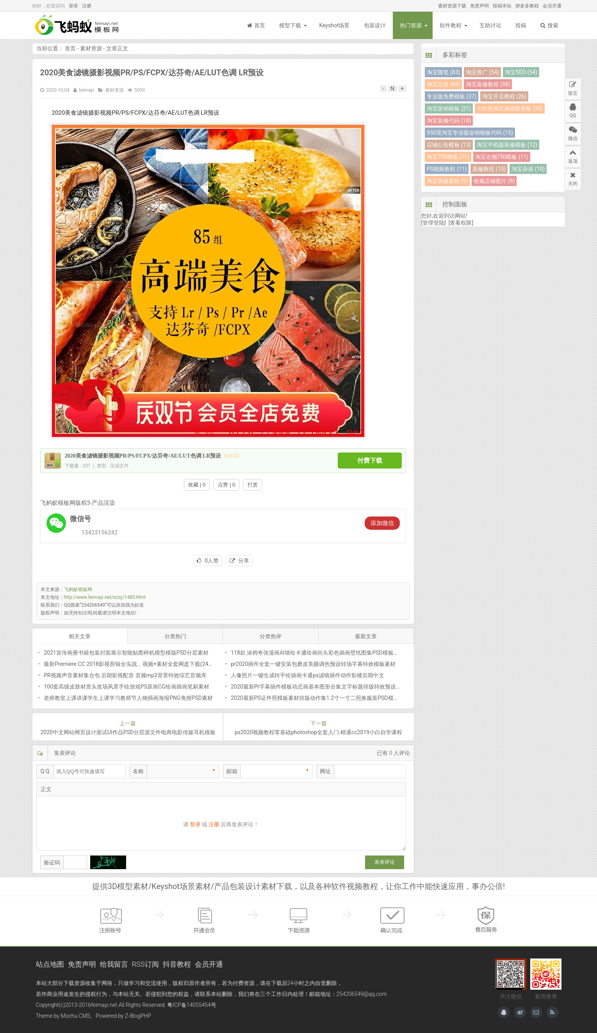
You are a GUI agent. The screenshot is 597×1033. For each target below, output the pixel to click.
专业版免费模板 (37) (451, 96)
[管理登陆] (433, 223)
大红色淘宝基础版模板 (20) (510, 108)
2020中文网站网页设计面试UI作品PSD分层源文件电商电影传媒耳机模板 (128, 732)
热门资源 (411, 25)
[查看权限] (461, 223)
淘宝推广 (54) (482, 72)
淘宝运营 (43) (443, 84)
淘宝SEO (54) (521, 72)
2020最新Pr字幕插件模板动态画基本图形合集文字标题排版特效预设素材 (319, 686)
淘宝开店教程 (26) (504, 96)
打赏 (253, 485)
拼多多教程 (527, 6)
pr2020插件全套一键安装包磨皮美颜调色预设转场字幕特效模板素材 (313, 664)
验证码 (52, 862)
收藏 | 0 (196, 485)
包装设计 (375, 25)
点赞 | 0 (226, 485)
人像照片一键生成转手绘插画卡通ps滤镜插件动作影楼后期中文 (307, 675)
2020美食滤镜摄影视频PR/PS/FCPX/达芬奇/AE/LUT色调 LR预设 (152, 72)
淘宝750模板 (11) (448, 157)
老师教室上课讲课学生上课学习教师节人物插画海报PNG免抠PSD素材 (128, 698)
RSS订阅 (145, 964)
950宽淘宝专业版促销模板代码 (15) (470, 133)
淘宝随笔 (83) (443, 72)
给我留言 (114, 964)
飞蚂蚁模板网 (79, 25)
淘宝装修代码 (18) (449, 120)
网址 (325, 771)
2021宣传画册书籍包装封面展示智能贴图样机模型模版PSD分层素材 (126, 653)
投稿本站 (502, 6)
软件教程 (451, 25)
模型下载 (290, 25)
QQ (572, 109)
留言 (572, 87)
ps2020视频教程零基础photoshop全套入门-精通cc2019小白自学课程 (318, 732)
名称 (138, 771)
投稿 (520, 25)
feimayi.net (104, 1005)
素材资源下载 (452, 6)
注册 (86, 6)
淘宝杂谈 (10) (528, 169)
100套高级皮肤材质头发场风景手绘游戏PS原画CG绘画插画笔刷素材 (126, 686)
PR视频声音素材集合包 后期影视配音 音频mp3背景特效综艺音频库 (125, 675)
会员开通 (552, 6)
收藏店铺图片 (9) (494, 181)
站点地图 (50, 964)
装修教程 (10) (489, 169)
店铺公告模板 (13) (449, 145)
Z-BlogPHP (138, 1016)
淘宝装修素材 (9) (447, 181)
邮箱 (231, 771)
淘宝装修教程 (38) (488, 84)
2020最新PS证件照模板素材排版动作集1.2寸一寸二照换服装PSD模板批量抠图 (326, 698)
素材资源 (91, 48)
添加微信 (382, 523)
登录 (73, 6)
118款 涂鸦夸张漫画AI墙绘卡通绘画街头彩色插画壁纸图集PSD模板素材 (317, 653)
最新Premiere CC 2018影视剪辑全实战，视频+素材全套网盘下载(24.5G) (131, 664)
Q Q (45, 771)
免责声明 (479, 6)
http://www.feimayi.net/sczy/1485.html (105, 597)
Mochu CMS (75, 1016)
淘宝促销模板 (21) (449, 108)
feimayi (86, 90)
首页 (256, 25)
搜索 (549, 25)
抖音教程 (177, 964)
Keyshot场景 (334, 25)
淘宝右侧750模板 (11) (501, 157)
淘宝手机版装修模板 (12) (507, 145)
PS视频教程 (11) (447, 169)
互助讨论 (490, 25)
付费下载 (369, 460)
